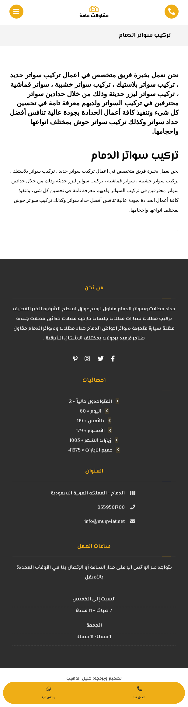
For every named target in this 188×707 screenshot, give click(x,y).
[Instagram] (87, 359)
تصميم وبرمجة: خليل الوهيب (94, 674)
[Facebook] (113, 359)
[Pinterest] (75, 359)
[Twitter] (101, 359)
